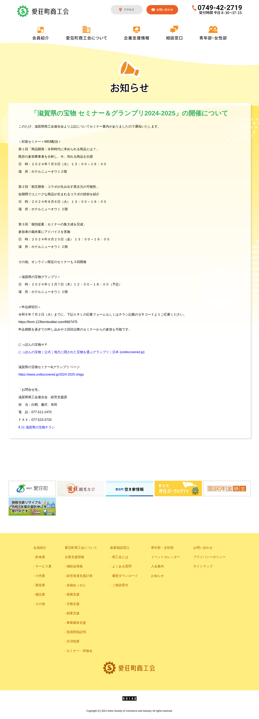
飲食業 (40, 557)
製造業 (40, 585)
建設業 (40, 594)
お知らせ (157, 576)
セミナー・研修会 (79, 650)
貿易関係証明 (76, 632)
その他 (40, 604)
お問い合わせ (162, 9)
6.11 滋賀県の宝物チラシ (36, 427)
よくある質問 (122, 566)
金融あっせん (76, 585)
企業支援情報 (136, 33)
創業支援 (73, 613)
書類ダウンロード (125, 576)
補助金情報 (75, 566)
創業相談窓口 (120, 547)
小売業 (40, 576)
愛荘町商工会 (43, 11)
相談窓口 (174, 33)
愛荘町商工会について (86, 33)
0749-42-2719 (217, 9)
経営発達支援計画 (79, 576)
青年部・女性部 (213, 33)
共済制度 (73, 641)
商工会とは (120, 557)
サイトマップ (203, 566)
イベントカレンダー (165, 557)
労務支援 (73, 604)
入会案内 (157, 566)
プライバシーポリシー (209, 557)
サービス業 (43, 566)
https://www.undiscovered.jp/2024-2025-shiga (51, 374)
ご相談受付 (120, 585)
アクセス (126, 9)
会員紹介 (40, 33)
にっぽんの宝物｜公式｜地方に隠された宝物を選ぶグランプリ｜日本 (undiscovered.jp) (81, 352)
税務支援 (73, 594)
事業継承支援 (76, 622)
